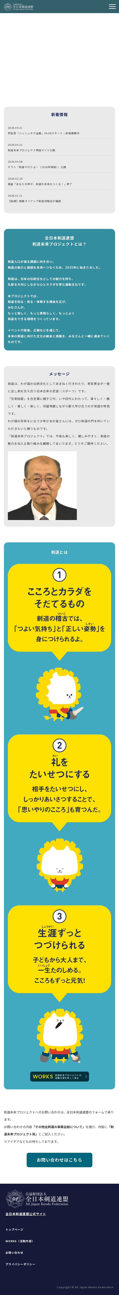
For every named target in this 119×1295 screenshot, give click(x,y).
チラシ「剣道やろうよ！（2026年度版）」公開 (37, 167)
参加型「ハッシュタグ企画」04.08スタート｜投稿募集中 (44, 133)
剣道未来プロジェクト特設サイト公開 (31, 150)
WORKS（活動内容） (20, 1241)
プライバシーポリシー (20, 1264)
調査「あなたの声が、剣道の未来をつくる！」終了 (40, 184)
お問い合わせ (14, 1253)
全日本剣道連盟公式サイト (25, 1213)
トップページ (14, 1229)
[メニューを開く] (112, 6)
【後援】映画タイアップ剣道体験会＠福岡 (34, 201)
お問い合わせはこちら (59, 1159)
